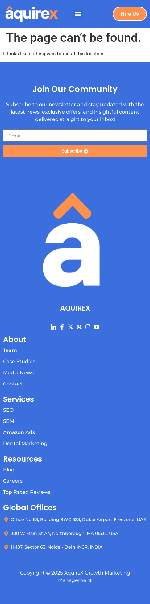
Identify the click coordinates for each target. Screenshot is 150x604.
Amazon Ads (19, 432)
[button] (78, 14)
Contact (13, 384)
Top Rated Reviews (27, 492)
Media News (18, 373)
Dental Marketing (25, 443)
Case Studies (19, 361)
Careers (13, 481)
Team (10, 350)
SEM (8, 421)
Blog (9, 470)
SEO (8, 410)
